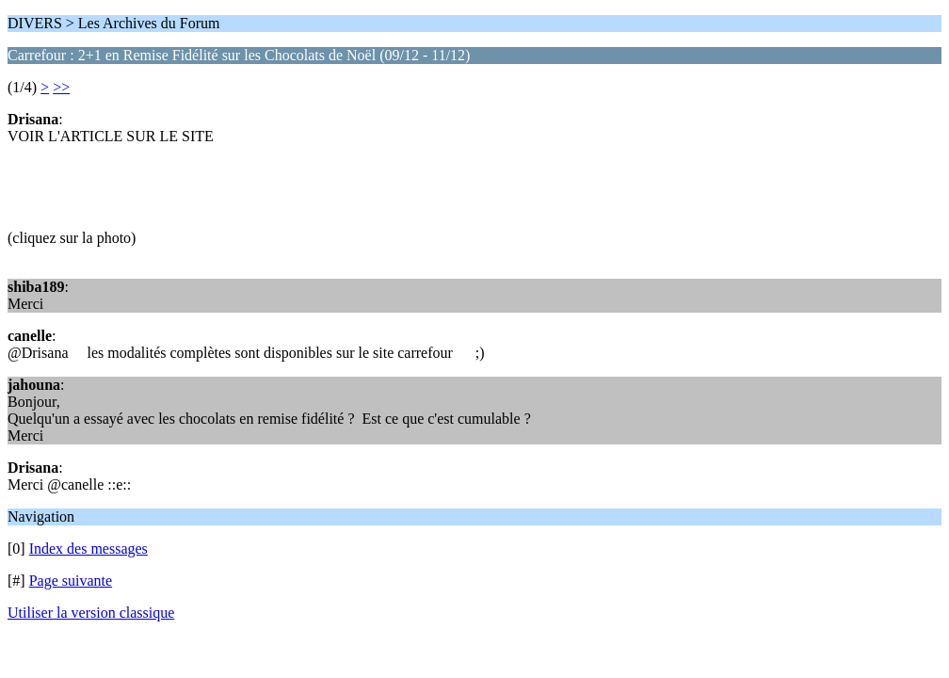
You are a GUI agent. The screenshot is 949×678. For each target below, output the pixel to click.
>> (61, 87)
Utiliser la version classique (91, 613)
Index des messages (88, 549)
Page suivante (70, 581)
